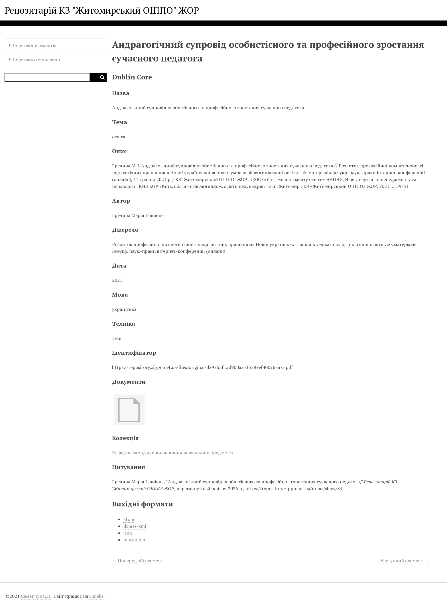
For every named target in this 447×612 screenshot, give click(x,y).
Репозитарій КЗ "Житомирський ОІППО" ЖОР (102, 10)
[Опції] (94, 77)
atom (128, 519)
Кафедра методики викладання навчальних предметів (172, 452)
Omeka (96, 596)
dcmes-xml (134, 526)
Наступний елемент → (404, 560)
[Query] (56, 77)
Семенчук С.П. (36, 596)
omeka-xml (135, 540)
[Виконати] (102, 77)
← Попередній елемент (137, 560)
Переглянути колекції (36, 59)
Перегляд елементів (34, 45)
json (127, 533)
